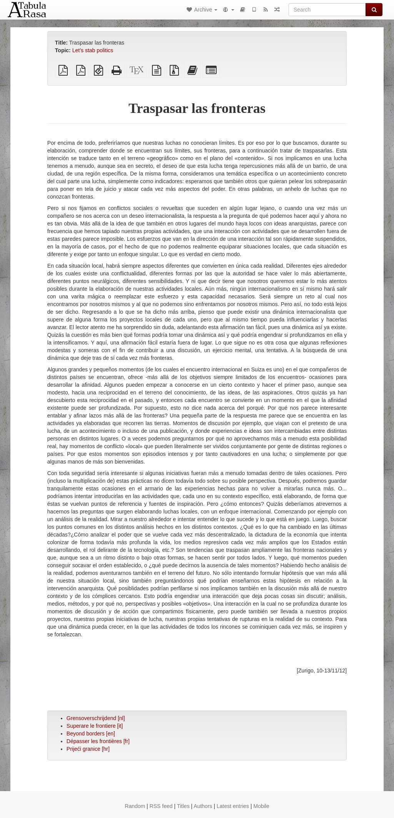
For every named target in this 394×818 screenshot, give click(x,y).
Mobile (261, 806)
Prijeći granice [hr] (88, 749)
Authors (203, 806)
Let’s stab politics (92, 50)
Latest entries (233, 806)
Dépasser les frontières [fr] (98, 741)
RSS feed (161, 806)
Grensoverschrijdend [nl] (96, 718)
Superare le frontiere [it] (95, 726)
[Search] (327, 9)
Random (135, 806)
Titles (183, 806)
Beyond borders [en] (91, 733)
